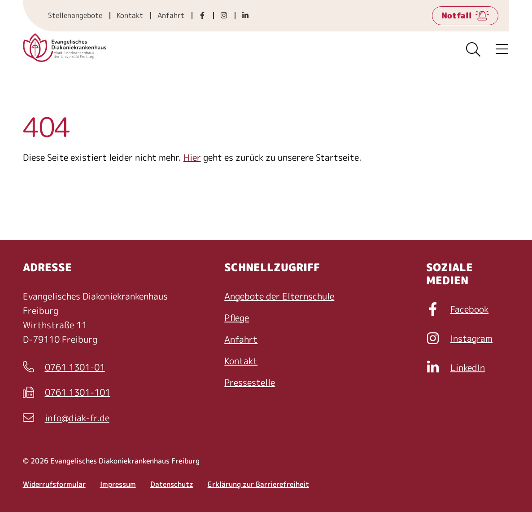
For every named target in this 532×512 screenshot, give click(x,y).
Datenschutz (171, 484)
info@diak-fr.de (66, 418)
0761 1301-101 (66, 392)
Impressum (118, 484)
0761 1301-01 (64, 367)
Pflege (236, 317)
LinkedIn (455, 367)
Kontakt (130, 15)
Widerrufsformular (54, 484)
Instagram (459, 338)
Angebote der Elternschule (279, 296)
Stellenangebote (75, 15)
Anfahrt (170, 15)
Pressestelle (249, 382)
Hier (192, 157)
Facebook (457, 309)
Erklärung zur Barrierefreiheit (258, 484)
